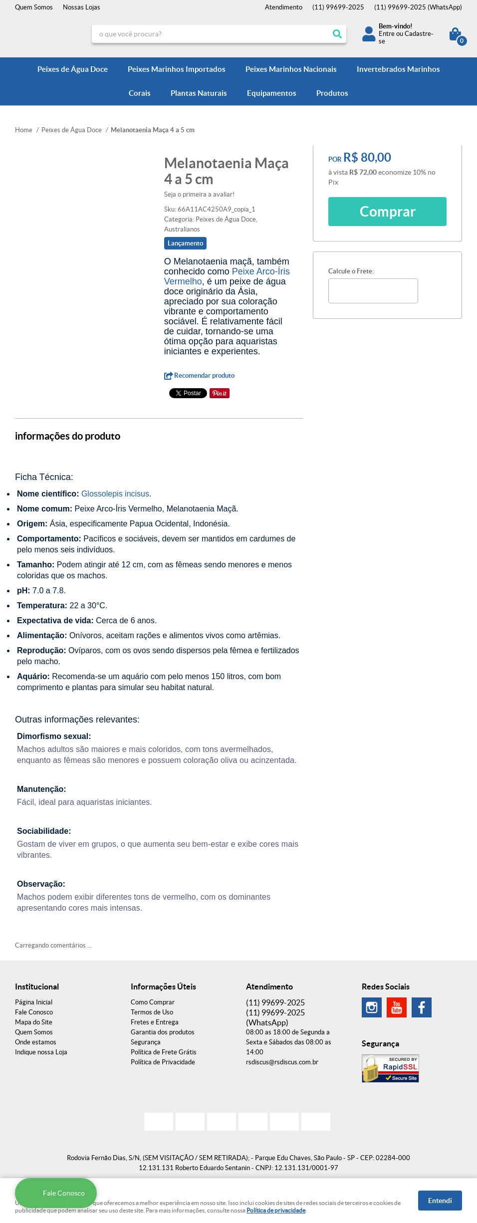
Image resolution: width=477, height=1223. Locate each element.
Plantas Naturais (199, 93)
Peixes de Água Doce (72, 69)
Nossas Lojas (81, 7)
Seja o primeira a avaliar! (199, 194)
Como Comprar (153, 1002)
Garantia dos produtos (163, 1032)
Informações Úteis (163, 986)
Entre (387, 33)
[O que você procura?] (337, 34)
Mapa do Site (33, 1022)
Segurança (146, 1042)
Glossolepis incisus (115, 493)
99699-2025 (338, 7)
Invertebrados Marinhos (398, 69)
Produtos (332, 93)
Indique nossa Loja (41, 1052)
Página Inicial (33, 1002)
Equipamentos (271, 93)
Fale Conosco (34, 1012)
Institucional (37, 986)
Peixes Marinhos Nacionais (291, 69)
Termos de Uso (152, 1012)
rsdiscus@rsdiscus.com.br (282, 1062)
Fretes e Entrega (155, 1022)
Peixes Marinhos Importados (177, 69)
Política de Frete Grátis (164, 1052)
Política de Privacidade (163, 1062)
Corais (140, 93)
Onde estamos (35, 1042)
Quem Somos (34, 7)
